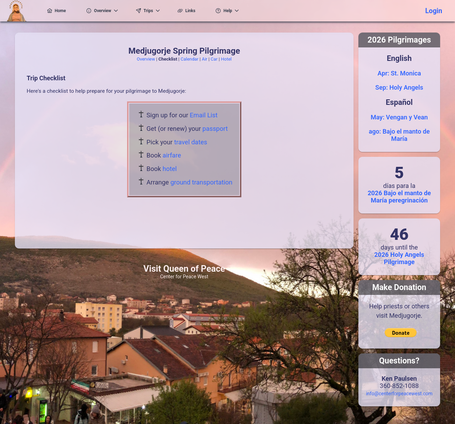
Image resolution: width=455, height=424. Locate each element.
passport (215, 129)
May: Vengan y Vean (399, 117)
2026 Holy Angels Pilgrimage (399, 258)
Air (204, 59)
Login (433, 11)
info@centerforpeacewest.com (399, 393)
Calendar (189, 59)
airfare (172, 155)
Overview (146, 59)
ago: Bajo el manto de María (399, 135)
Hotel (226, 59)
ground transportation (201, 182)
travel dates (190, 142)
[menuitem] (53, 11)
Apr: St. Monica (399, 73)
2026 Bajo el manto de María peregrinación (399, 196)
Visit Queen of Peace (184, 269)
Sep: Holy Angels (399, 87)
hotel (170, 169)
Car (214, 59)
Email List (203, 115)
